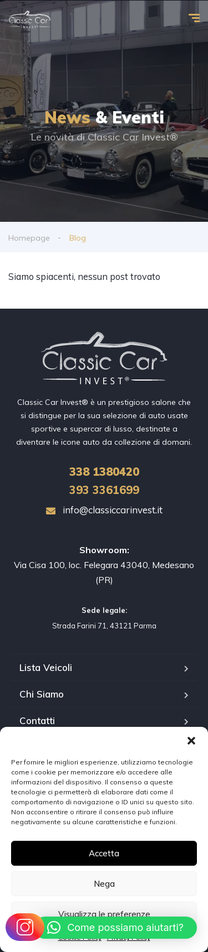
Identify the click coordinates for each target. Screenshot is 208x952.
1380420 (104, 471)
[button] (191, 740)
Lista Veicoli (45, 667)
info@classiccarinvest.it (104, 510)
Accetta (104, 853)
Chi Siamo (41, 694)
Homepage (29, 238)
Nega (104, 883)
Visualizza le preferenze (104, 914)
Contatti (37, 720)
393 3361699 (104, 490)
